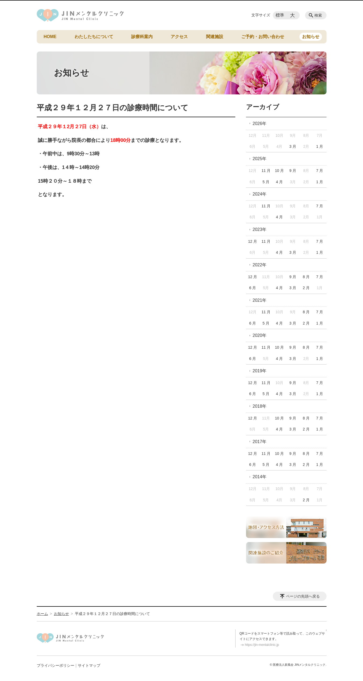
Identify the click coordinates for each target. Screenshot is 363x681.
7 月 (319, 170)
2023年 (260, 229)
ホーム (42, 614)
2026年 (260, 123)
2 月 (306, 288)
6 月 (252, 288)
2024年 (260, 194)
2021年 (260, 300)
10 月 (279, 170)
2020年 (260, 335)
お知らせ (310, 36)
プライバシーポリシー (55, 665)
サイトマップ (89, 665)
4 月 (279, 182)
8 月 (306, 277)
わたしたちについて (94, 36)
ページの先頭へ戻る (303, 596)
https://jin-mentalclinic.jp (262, 645)
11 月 (266, 170)
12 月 (252, 241)
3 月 (292, 146)
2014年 (260, 476)
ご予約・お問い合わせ (262, 36)
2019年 (260, 371)
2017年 (260, 441)
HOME (50, 36)
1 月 (319, 146)
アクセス (179, 36)
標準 (280, 15)
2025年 (260, 158)
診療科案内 (142, 36)
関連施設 (214, 36)
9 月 (292, 170)
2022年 (260, 265)
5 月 (266, 182)
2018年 (260, 406)
